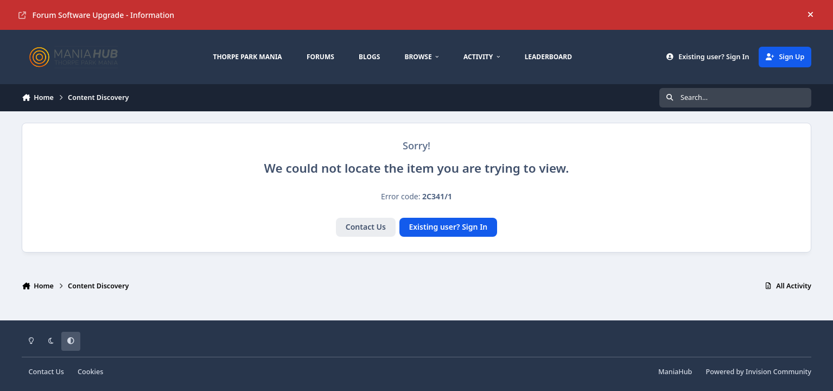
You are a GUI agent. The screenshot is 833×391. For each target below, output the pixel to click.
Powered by (758, 371)
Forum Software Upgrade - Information (96, 15)
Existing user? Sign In (448, 227)
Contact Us (366, 227)
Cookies (90, 371)
